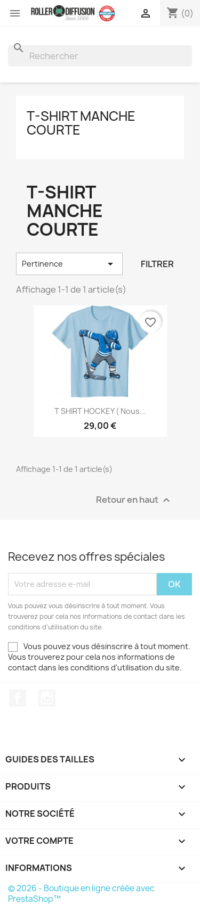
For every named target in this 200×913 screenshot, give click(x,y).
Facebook (17, 698)
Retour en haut (134, 500)
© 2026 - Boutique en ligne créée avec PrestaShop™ (81, 893)
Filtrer (157, 264)
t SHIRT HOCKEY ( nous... (100, 411)
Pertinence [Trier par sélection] (69, 264)
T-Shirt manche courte (81, 123)
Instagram (46, 698)
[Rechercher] (100, 56)
